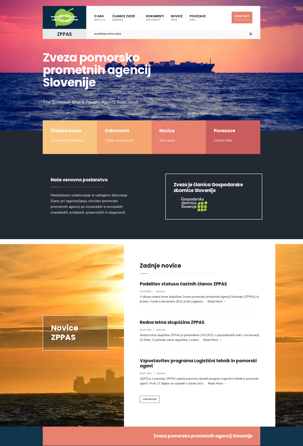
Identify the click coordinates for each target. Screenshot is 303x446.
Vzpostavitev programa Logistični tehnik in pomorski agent (198, 363)
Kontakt (242, 17)
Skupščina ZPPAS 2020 (107, 33)
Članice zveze (123, 17)
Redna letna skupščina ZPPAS (172, 322)
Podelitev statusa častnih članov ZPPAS (183, 284)
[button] (150, 399)
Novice (177, 17)
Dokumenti (155, 17)
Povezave (198, 17)
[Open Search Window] (250, 34)
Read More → (216, 301)
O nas (99, 17)
